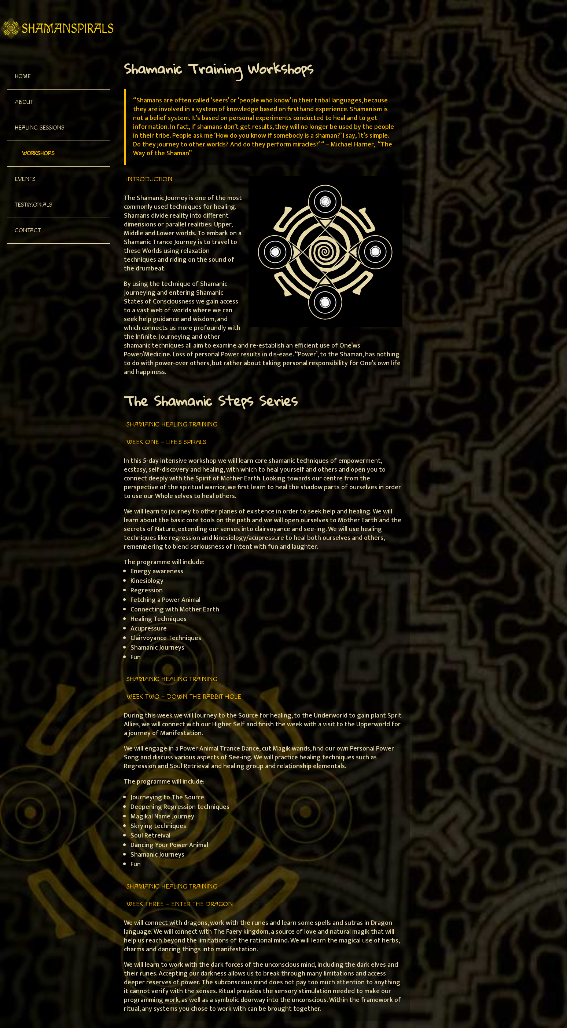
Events (25, 179)
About (24, 102)
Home (23, 76)
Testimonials (33, 204)
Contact (28, 230)
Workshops (38, 153)
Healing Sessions (39, 127)
